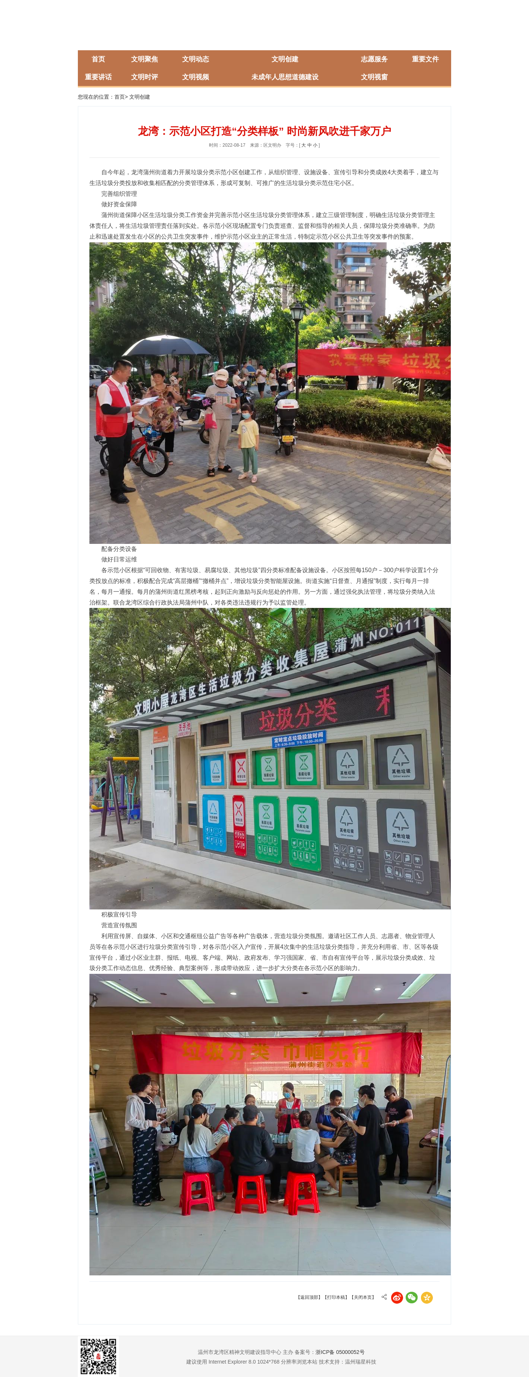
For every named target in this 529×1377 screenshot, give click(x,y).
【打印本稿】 (336, 1297)
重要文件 (425, 59)
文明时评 (144, 77)
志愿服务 (374, 59)
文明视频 (195, 77)
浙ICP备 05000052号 (340, 1352)
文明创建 (285, 59)
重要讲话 (98, 77)
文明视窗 (374, 77)
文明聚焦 (144, 59)
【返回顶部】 (309, 1297)
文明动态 (195, 59)
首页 (98, 59)
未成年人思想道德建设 (285, 77)
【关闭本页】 (362, 1297)
